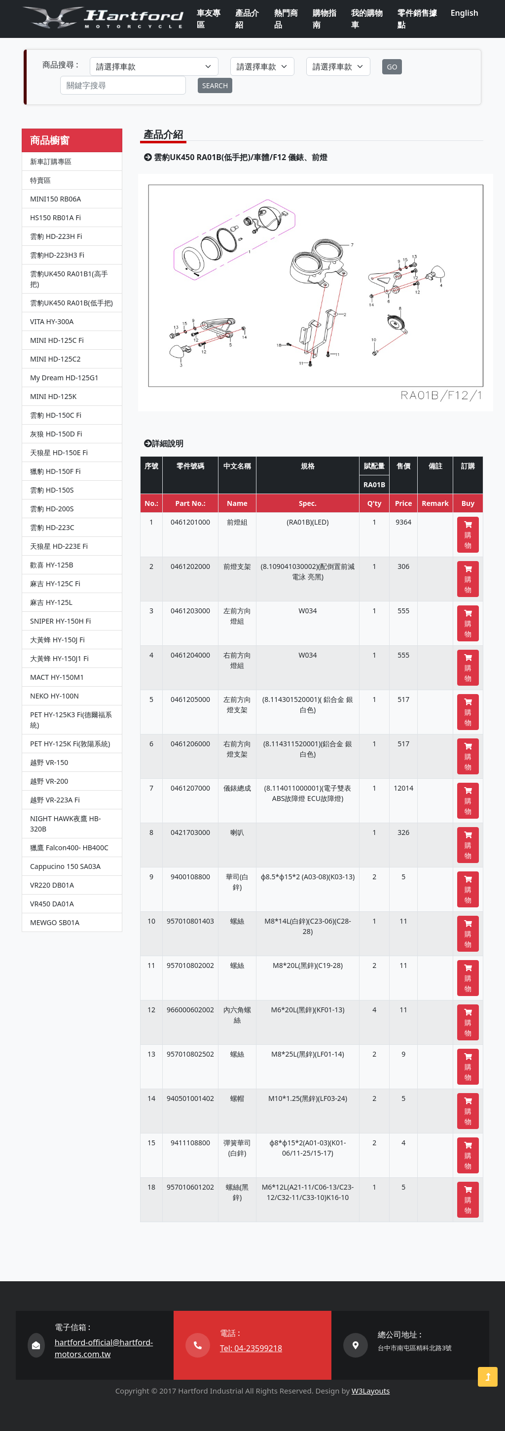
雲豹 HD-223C (52, 527)
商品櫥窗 (50, 140)
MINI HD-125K (53, 396)
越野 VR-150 (49, 762)
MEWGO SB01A (54, 922)
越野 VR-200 (49, 781)
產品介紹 (247, 18)
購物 (468, 535)
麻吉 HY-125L (51, 602)
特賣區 (40, 180)
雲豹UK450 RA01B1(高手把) (69, 279)
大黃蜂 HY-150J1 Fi (59, 658)
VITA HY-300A (51, 321)
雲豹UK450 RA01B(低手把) (71, 302)
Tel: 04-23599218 (251, 1348)
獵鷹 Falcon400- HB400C (69, 847)
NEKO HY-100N (54, 695)
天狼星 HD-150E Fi (59, 452)
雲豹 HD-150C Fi (55, 415)
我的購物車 (367, 18)
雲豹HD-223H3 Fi (57, 255)
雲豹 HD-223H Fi (56, 236)
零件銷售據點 (417, 18)
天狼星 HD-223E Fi (59, 546)
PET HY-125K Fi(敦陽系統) (70, 743)
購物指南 (324, 18)
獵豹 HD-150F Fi (55, 471)
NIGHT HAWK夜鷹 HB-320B (65, 823)
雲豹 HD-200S (51, 508)
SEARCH (215, 85)
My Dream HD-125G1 (64, 377)
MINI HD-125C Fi (57, 340)
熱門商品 (286, 18)
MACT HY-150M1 (57, 677)
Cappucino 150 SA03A (65, 866)
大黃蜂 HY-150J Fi (57, 639)
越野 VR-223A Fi (55, 799)
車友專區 (208, 18)
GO (392, 66)
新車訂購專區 (51, 161)
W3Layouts (371, 1391)
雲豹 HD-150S (51, 490)
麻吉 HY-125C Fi (55, 583)
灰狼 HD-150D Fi (56, 433)
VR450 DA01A (52, 903)
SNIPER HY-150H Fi (60, 621)
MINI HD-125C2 (55, 359)
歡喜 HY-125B (51, 564)
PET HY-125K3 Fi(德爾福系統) (71, 720)
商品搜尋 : (60, 64)
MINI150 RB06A (55, 198)
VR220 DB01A (52, 885)
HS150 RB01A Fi (55, 217)
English (464, 12)
